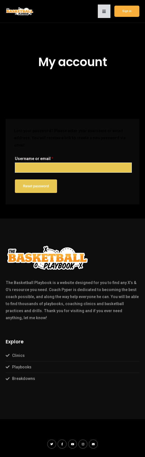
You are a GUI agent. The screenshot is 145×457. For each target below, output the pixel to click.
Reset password (36, 186)
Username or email (34, 158)
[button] (104, 11)
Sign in (127, 11)
